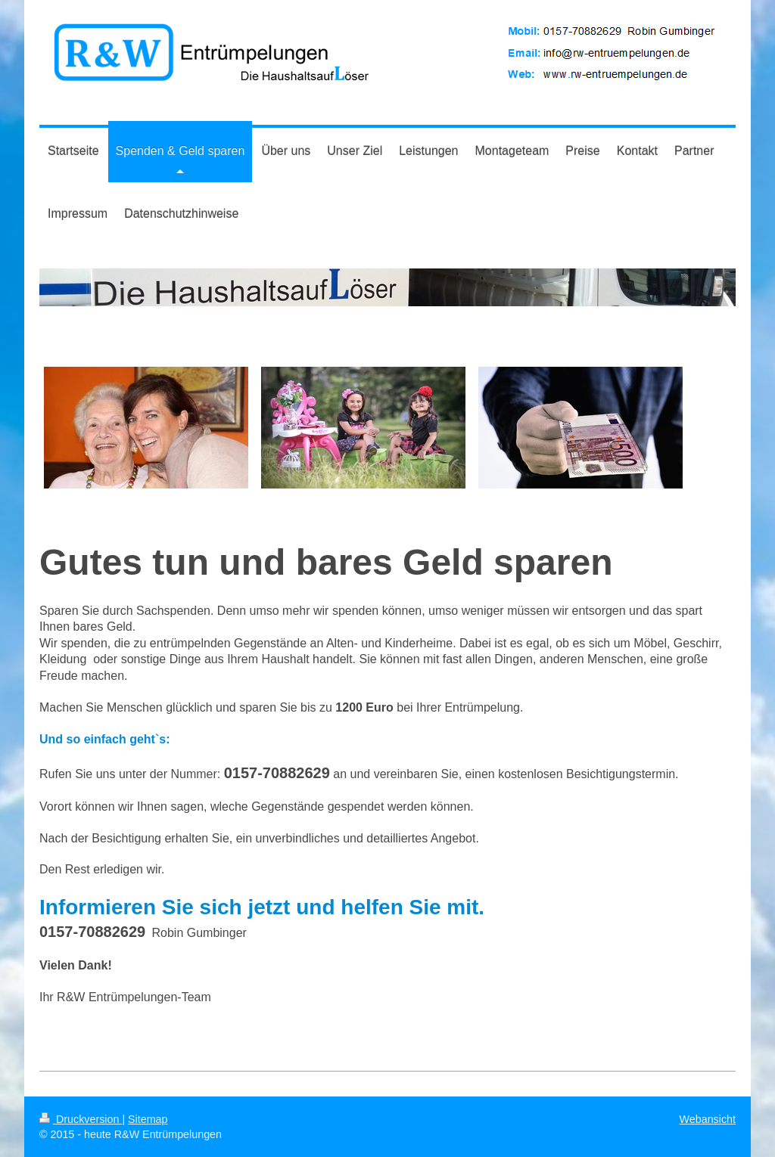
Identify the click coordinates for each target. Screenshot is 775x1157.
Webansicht (708, 1119)
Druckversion (80, 1119)
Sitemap (147, 1119)
